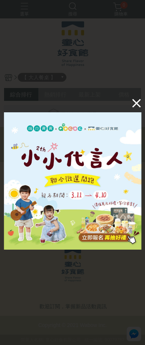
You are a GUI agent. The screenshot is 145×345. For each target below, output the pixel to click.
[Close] (136, 103)
